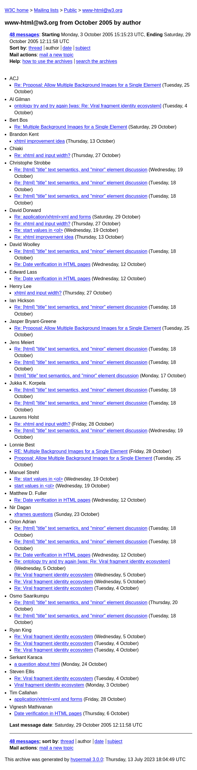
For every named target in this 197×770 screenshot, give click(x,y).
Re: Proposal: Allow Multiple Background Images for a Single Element (87, 85)
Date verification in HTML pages (48, 713)
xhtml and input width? (38, 292)
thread (35, 47)
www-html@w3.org (102, 10)
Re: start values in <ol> (38, 230)
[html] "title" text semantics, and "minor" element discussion (76, 375)
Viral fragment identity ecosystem (49, 684)
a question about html (37, 664)
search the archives (96, 61)
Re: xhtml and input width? (42, 155)
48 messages (24, 34)
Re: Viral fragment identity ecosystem (53, 574)
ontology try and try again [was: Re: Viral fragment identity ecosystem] (87, 105)
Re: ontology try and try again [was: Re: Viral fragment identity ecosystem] (92, 561)
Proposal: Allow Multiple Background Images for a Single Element (83, 458)
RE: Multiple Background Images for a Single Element (71, 451)
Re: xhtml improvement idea (43, 237)
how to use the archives (48, 61)
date (67, 47)
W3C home (17, 10)
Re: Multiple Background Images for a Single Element (70, 126)
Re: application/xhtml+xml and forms (52, 216)
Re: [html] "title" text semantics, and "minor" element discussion (80, 169)
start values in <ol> (34, 485)
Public (70, 10)
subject (82, 47)
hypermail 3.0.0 (86, 759)
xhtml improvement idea (39, 141)
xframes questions (33, 514)
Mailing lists (46, 10)
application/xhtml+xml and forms (48, 699)
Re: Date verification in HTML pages (52, 264)
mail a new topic (56, 54)
